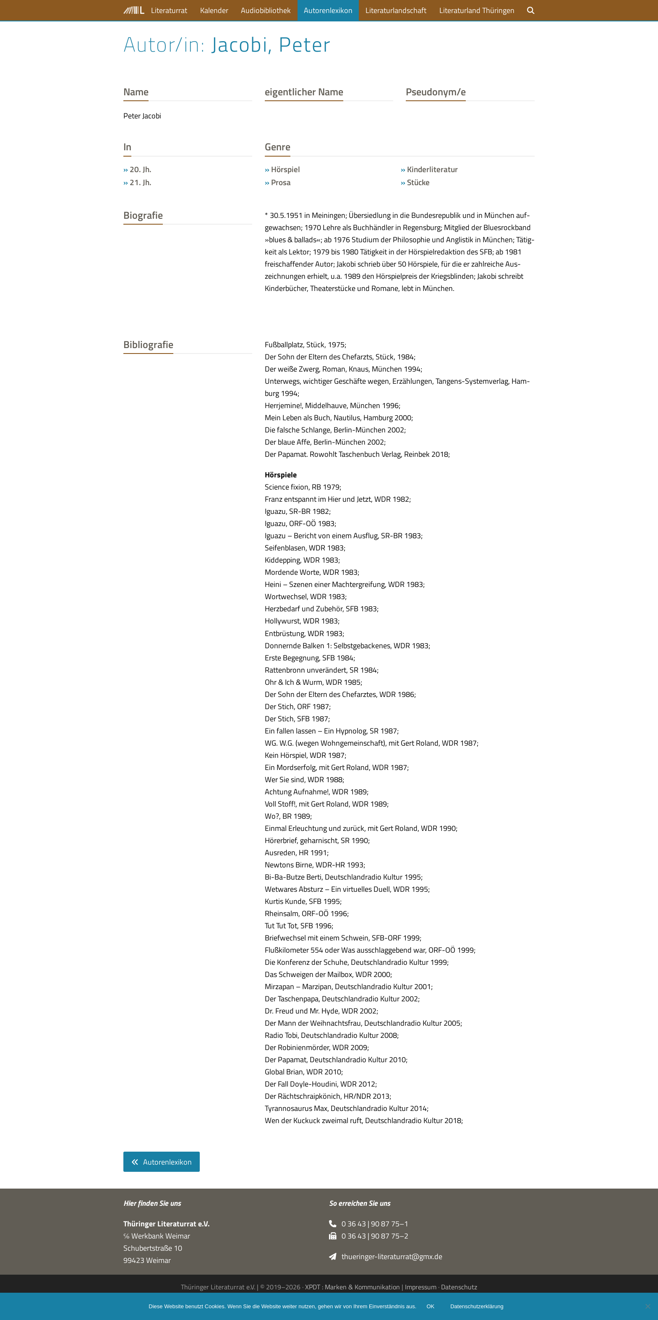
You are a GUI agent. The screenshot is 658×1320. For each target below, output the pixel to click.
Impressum (420, 1287)
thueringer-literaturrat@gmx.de (385, 1256)
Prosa (281, 182)
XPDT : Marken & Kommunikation (352, 1287)
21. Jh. (140, 182)
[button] (531, 10)
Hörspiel (285, 169)
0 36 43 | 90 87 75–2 (368, 1235)
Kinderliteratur (432, 169)
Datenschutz (459, 1287)
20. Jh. (140, 169)
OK (430, 1306)
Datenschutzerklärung (476, 1306)
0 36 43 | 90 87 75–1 (368, 1223)
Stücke (418, 182)
